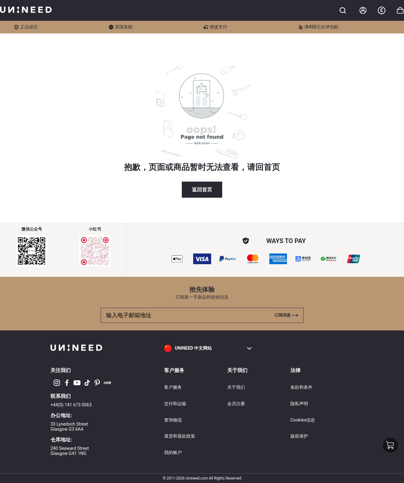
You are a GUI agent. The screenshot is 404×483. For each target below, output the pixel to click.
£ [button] (381, 10)
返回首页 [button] (202, 190)
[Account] (363, 10)
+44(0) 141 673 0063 (71, 404)
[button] (208, 348)
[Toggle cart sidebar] (343, 10)
